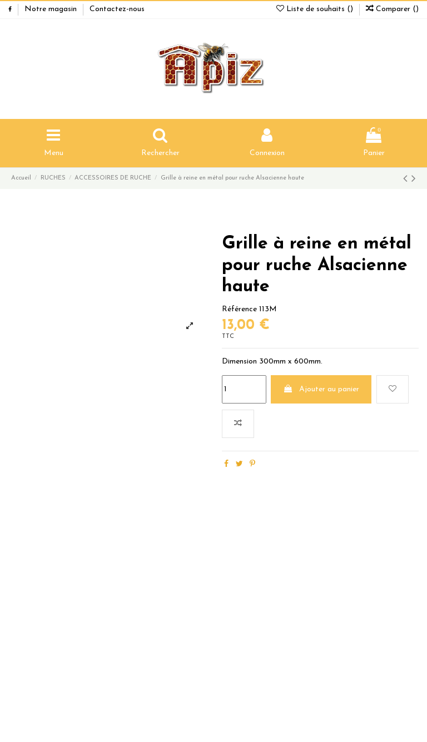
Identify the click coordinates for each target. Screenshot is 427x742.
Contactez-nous (117, 9)
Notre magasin (51, 9)
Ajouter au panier (321, 389)
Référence (239, 309)
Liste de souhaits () (315, 9)
